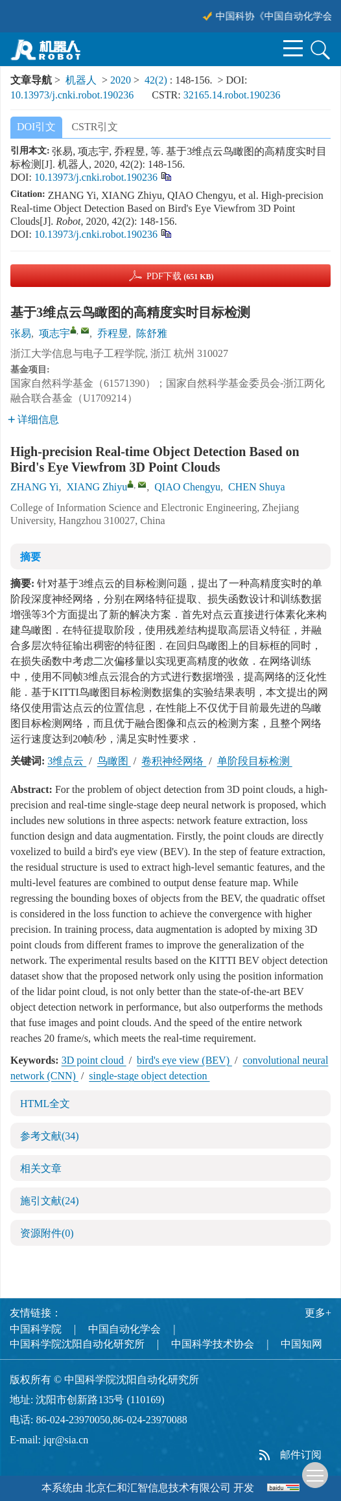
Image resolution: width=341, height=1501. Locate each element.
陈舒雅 (151, 333)
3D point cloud (94, 1060)
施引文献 (49, 1200)
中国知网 (301, 1343)
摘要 (30, 556)
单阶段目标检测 (254, 760)
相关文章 (41, 1168)
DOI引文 (36, 126)
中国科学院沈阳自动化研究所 (77, 1343)
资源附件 (47, 1233)
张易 (20, 333)
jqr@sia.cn (65, 1439)
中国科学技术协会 (212, 1343)
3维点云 (66, 760)
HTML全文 (45, 1103)
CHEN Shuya (256, 486)
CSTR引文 (94, 126)
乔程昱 (112, 333)
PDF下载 (180, 276)
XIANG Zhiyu (97, 486)
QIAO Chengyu (187, 486)
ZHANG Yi (34, 486)
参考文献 (49, 1135)
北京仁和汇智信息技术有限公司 (158, 1487)
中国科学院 (36, 1329)
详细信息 (33, 419)
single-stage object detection (149, 1075)
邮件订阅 (301, 1454)
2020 (120, 80)
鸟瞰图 (114, 760)
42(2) (157, 80)
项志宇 (54, 333)
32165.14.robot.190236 (232, 94)
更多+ (318, 1312)
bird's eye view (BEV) (184, 1060)
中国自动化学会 (124, 1329)
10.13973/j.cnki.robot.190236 (72, 94)
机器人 (81, 80)
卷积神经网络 (173, 760)
